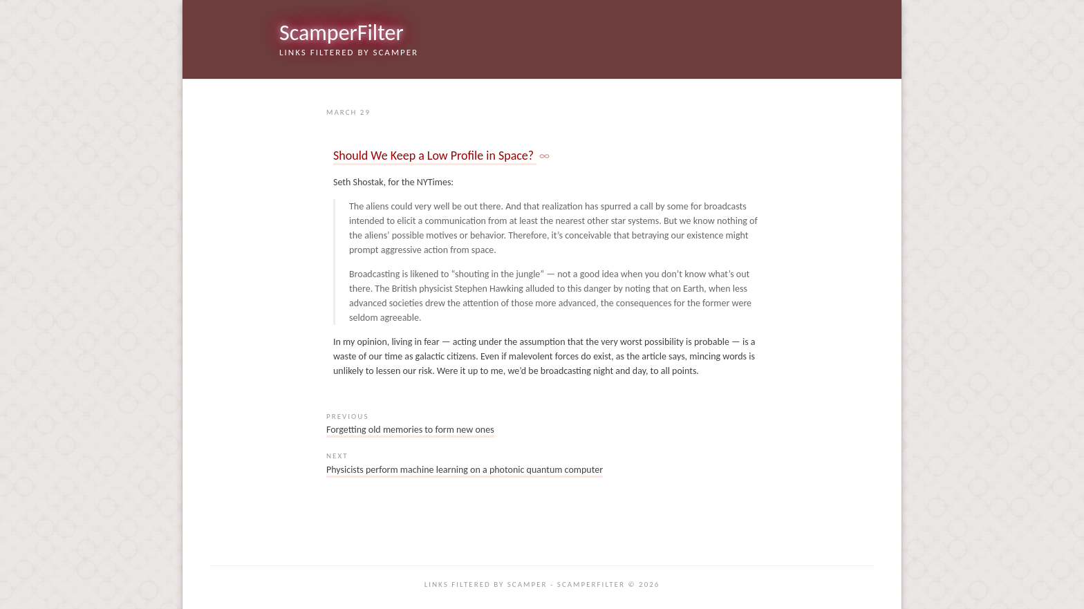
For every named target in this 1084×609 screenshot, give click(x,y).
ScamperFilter (341, 32)
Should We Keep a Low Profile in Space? (434, 155)
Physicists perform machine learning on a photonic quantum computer (464, 470)
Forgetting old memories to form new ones (410, 429)
